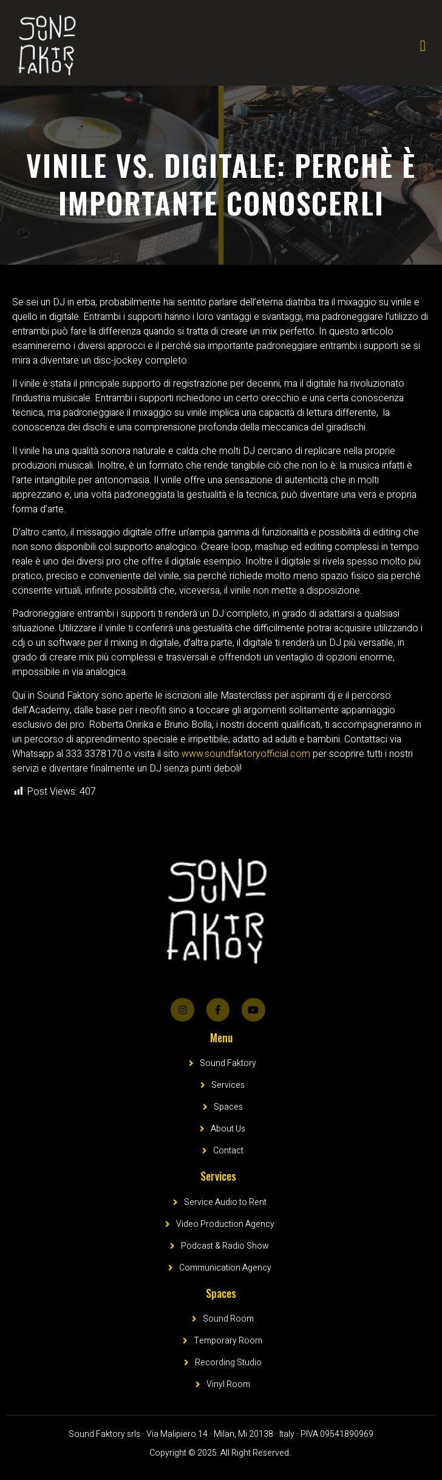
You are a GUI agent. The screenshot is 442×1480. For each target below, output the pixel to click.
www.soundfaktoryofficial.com (246, 754)
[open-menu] (423, 45)
